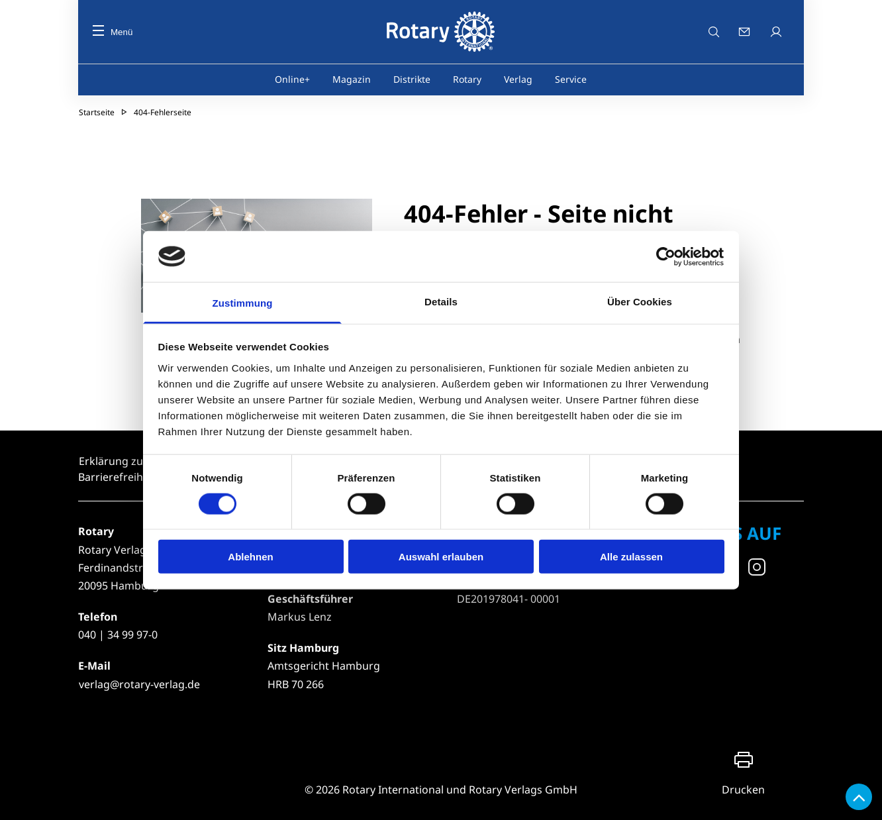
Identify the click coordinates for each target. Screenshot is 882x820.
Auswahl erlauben (441, 556)
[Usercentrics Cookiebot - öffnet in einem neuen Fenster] (666, 256)
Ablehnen (250, 556)
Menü (112, 32)
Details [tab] (441, 301)
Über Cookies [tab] (639, 301)
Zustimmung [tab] (243, 303)
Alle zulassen (631, 556)
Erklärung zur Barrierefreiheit (117, 469)
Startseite (97, 112)
